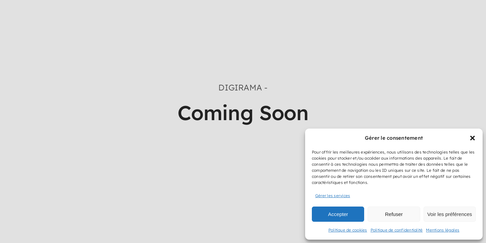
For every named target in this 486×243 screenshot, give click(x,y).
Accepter (338, 214)
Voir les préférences (449, 214)
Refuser (394, 214)
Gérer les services (332, 195)
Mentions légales (442, 230)
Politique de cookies (347, 230)
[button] (472, 138)
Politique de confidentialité (397, 230)
